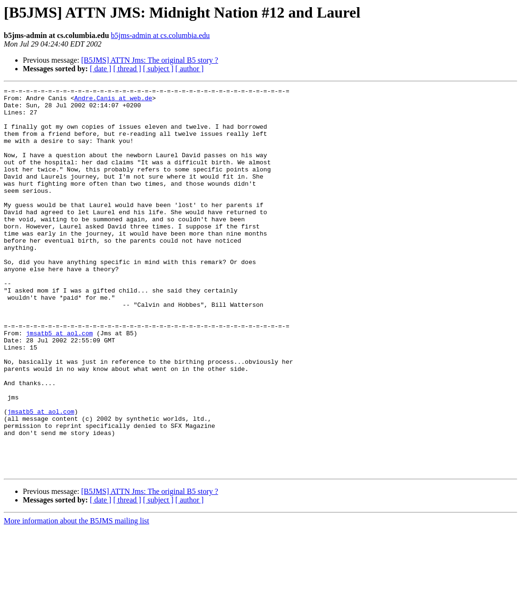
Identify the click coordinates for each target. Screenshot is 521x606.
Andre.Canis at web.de (113, 100)
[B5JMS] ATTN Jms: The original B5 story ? (149, 60)
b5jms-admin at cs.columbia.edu (160, 35)
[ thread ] (127, 69)
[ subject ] (158, 69)
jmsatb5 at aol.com (59, 383)
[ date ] (100, 69)
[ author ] (189, 69)
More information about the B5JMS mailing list (76, 598)
